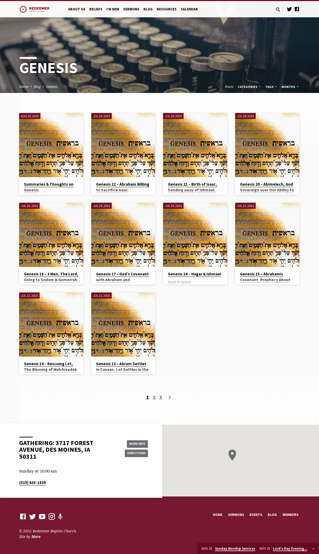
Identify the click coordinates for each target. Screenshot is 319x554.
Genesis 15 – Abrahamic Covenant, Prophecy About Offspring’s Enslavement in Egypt (265, 283)
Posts (229, 86)
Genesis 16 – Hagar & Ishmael (194, 273)
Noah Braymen (179, 282)
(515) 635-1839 (32, 482)
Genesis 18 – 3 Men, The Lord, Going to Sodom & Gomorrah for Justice (51, 280)
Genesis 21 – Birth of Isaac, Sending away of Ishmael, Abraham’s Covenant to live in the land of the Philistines (194, 193)
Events (256, 514)
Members (291, 514)
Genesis (52, 86)
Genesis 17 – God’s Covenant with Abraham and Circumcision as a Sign (122, 280)
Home (23, 86)
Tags (271, 87)
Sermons (131, 9)
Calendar (189, 9)
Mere (35, 536)
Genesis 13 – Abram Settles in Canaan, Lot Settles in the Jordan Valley (122, 369)
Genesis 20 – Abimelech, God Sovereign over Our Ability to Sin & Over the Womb (267, 190)
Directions (134, 453)
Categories (250, 87)
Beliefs (95, 9)
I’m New (112, 9)
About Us (76, 9)
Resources (167, 9)
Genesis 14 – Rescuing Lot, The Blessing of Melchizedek (50, 366)
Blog (148, 9)
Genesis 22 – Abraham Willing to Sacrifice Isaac (122, 187)
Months (290, 87)
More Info (134, 443)
